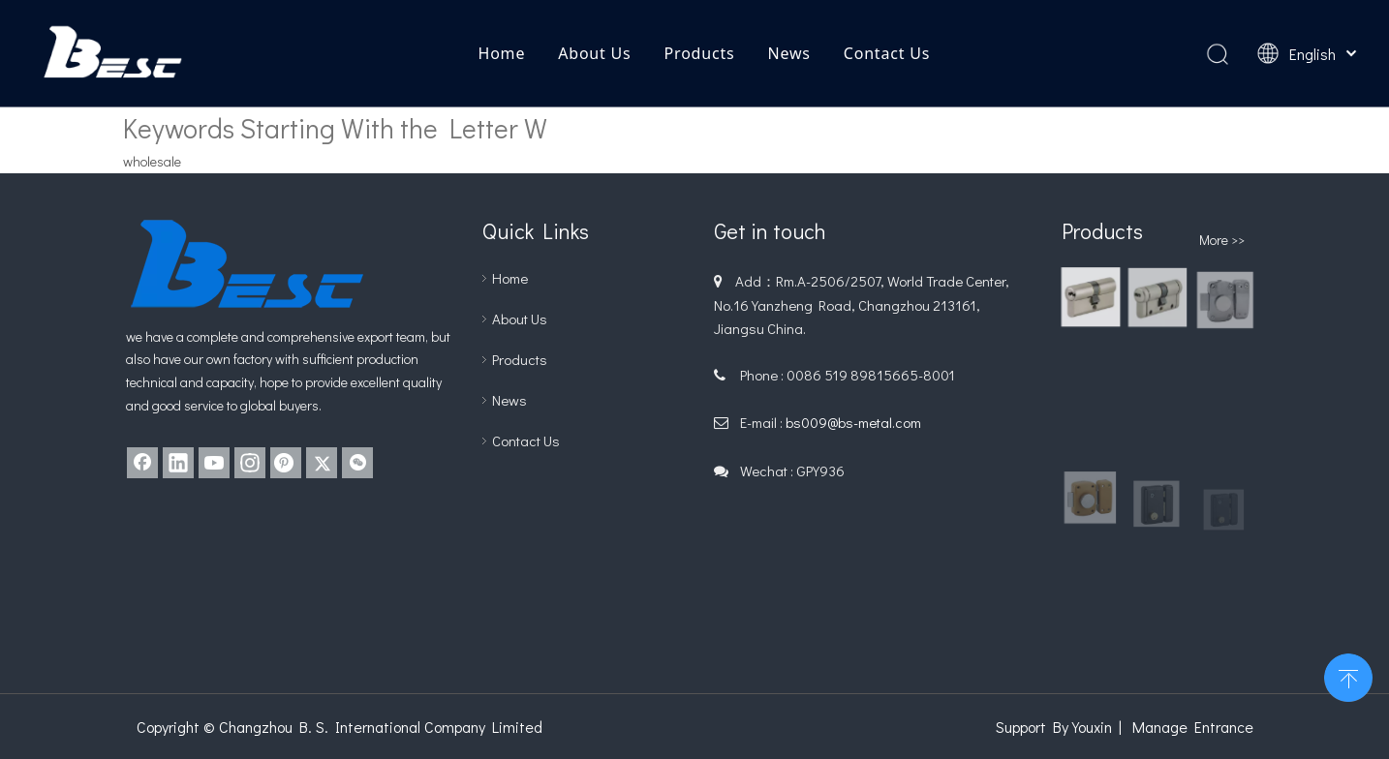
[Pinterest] (285, 462)
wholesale (152, 161)
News (788, 53)
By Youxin (1082, 726)
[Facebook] (142, 462)
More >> (1222, 240)
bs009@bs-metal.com (853, 422)
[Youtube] (214, 462)
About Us (594, 53)
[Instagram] (249, 462)
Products (699, 53)
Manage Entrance (1192, 726)
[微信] (357, 462)
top (1348, 676)
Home (501, 53)
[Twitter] (321, 462)
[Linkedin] (178, 462)
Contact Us (887, 53)
